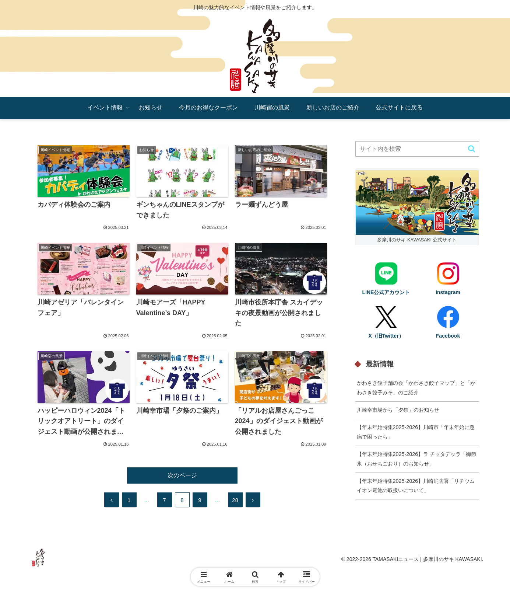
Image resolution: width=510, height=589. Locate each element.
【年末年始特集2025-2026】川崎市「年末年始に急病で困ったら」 (416, 432)
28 (235, 500)
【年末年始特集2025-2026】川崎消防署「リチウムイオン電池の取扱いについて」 (416, 486)
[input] (417, 149)
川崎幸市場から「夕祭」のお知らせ (398, 410)
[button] (471, 148)
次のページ (182, 475)
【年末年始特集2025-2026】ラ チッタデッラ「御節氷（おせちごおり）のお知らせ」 (416, 459)
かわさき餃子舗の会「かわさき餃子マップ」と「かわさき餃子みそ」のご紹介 (416, 387)
